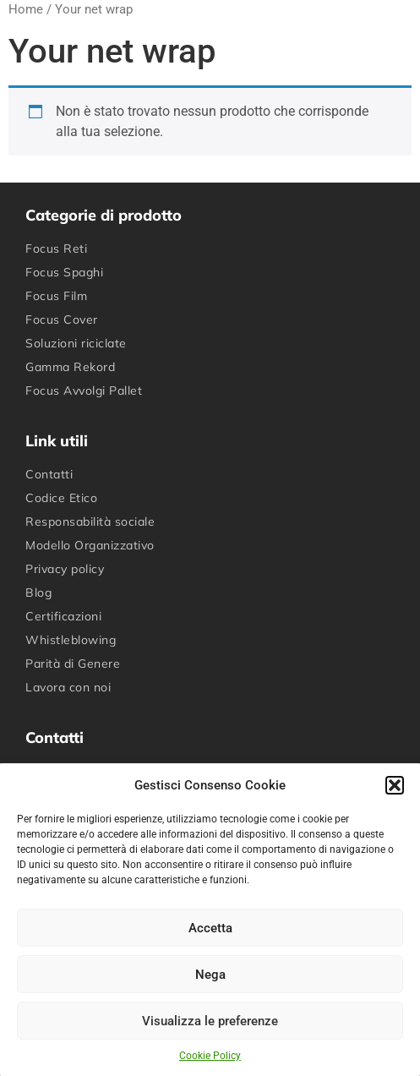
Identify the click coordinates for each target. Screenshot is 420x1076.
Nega (210, 974)
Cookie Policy (210, 1056)
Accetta (210, 928)
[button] (394, 785)
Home (25, 9)
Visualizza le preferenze (210, 1021)
